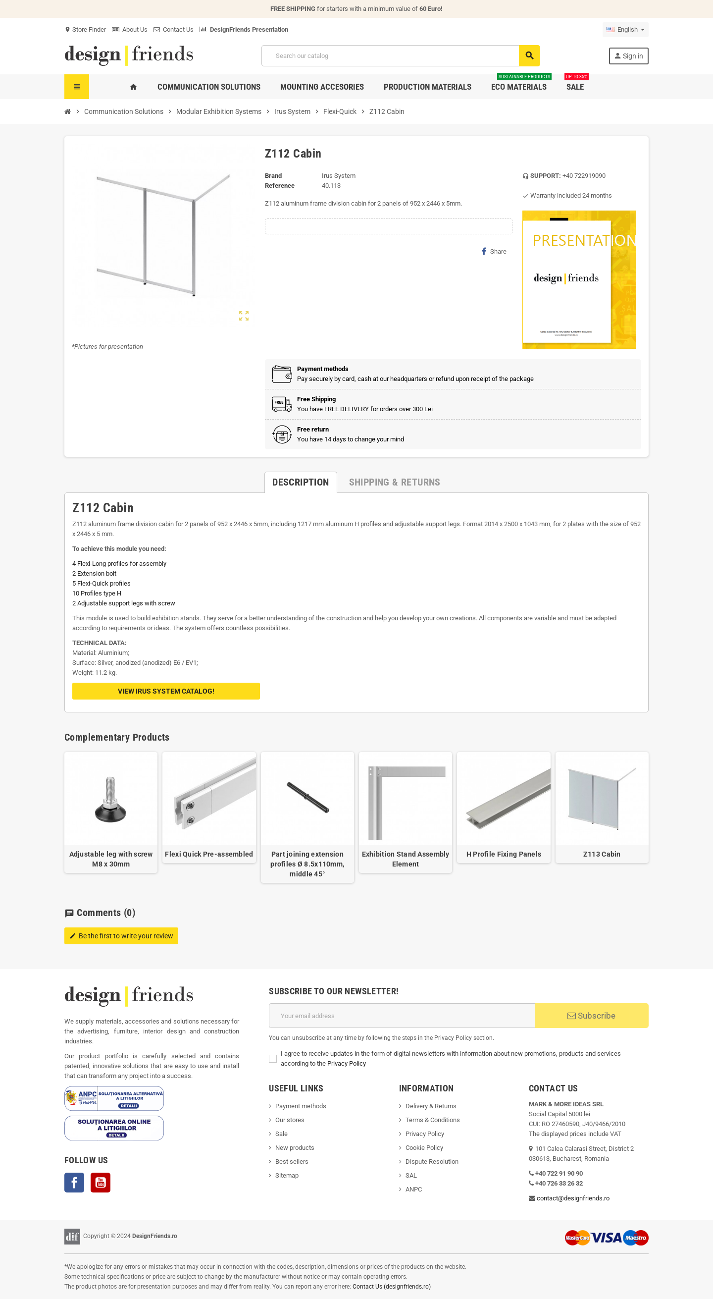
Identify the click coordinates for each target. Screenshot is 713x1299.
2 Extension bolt (94, 573)
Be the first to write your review (121, 936)
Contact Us (173, 29)
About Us (130, 29)
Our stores (290, 1120)
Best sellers (291, 1161)
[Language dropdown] (626, 29)
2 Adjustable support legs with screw (123, 603)
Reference (280, 185)
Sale (281, 1133)
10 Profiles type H (96, 593)
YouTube (100, 1182)
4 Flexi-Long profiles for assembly (119, 563)
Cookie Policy (424, 1147)
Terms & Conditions (433, 1120)
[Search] (400, 55)
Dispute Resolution (432, 1161)
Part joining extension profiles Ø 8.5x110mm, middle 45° (307, 864)
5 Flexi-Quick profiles (101, 583)
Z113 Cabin (602, 854)
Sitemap (287, 1175)
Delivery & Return (429, 1106)
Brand (273, 175)
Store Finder (85, 29)
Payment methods (300, 1106)
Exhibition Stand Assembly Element (406, 859)
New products (294, 1147)
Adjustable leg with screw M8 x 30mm (111, 859)
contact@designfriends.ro (573, 1198)
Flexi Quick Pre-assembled (209, 854)
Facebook (74, 1182)
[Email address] (402, 1015)
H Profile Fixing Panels (503, 854)
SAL (411, 1175)
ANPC (414, 1189)
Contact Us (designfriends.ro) (392, 1286)
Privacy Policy (346, 1063)
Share (494, 251)
